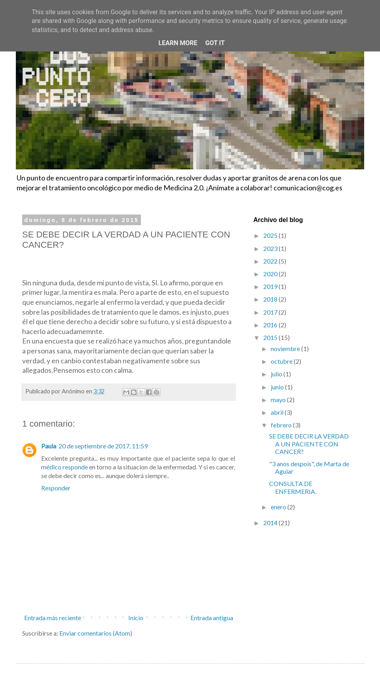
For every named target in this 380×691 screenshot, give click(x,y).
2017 (271, 312)
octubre (282, 361)
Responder (55, 488)
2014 (271, 522)
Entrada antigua (211, 617)
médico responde (64, 467)
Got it (214, 43)
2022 (271, 261)
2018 (271, 299)
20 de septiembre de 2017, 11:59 (103, 446)
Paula (48, 446)
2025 (271, 235)
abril (278, 412)
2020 (271, 273)
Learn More (177, 43)
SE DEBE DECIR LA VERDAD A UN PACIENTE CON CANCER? (309, 443)
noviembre (286, 348)
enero (279, 507)
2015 (271, 337)
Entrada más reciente (52, 617)
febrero (282, 425)
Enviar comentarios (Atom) (95, 633)
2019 (271, 286)
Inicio (135, 617)
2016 (271, 324)
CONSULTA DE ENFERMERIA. (292, 487)
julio (277, 374)
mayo (279, 399)
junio (278, 387)
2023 (271, 248)
